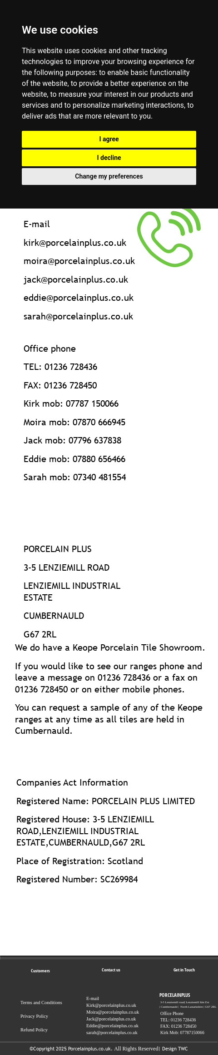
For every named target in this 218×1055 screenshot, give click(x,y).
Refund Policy (34, 1029)
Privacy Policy (34, 1016)
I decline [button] (109, 157)
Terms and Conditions (41, 1002)
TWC (183, 1048)
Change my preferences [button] (109, 176)
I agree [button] (109, 139)
